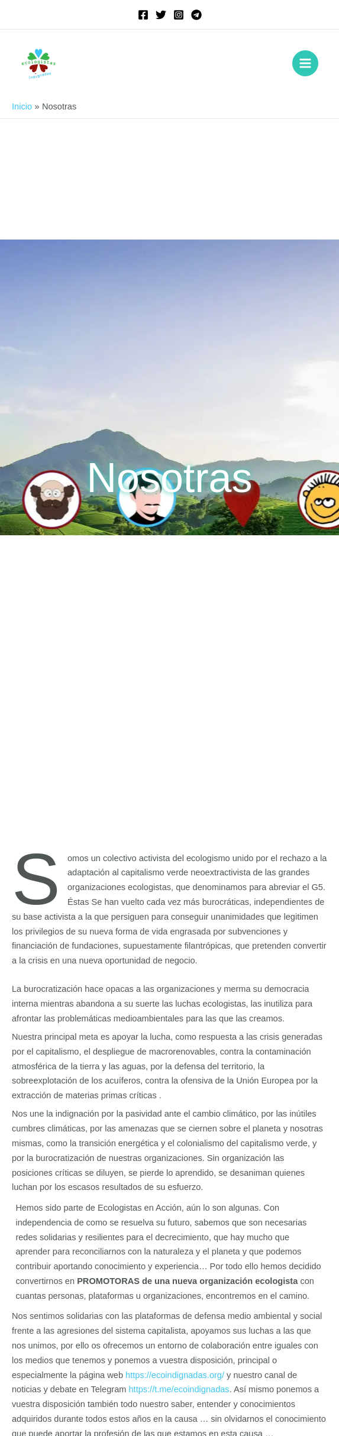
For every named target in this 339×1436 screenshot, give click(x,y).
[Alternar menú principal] (305, 63)
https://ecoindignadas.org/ (174, 1375)
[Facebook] (143, 14)
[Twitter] (161, 14)
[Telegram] (196, 14)
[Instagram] (178, 14)
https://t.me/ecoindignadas (178, 1389)
